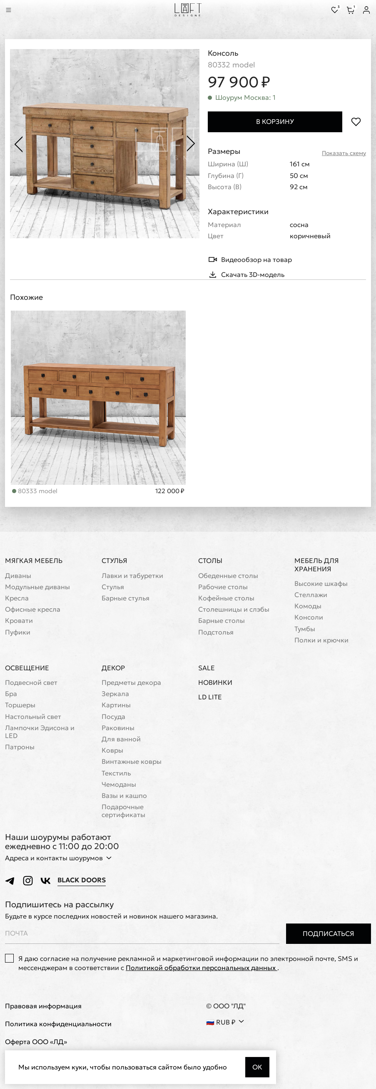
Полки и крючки (321, 640)
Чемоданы (119, 784)
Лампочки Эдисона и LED (40, 732)
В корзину (275, 121)
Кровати (19, 621)
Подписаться (328, 933)
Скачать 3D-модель (246, 274)
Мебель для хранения (316, 564)
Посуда (113, 717)
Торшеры (20, 705)
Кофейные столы (226, 598)
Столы (210, 560)
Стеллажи (310, 595)
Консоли (308, 617)
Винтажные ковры (132, 762)
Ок (257, 1067)
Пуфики (17, 632)
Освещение (27, 668)
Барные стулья (125, 598)
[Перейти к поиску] (20, 10)
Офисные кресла (32, 609)
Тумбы (304, 629)
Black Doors (81, 880)
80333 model (34, 491)
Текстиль (116, 773)
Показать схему (344, 153)
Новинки (215, 682)
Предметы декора (131, 682)
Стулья (114, 560)
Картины (116, 705)
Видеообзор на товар (250, 259)
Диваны (18, 576)
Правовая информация (43, 1006)
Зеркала (115, 694)
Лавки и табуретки (132, 576)
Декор (113, 668)
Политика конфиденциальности (58, 1024)
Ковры (112, 750)
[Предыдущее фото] (18, 144)
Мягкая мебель (33, 560)
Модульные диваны (37, 587)
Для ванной (121, 739)
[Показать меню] (8, 10)
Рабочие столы (223, 587)
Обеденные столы (228, 576)
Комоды (307, 606)
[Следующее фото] (191, 144)
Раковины (118, 728)
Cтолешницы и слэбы (233, 609)
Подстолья (216, 632)
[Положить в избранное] (356, 121)
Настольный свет (33, 717)
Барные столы (221, 621)
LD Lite (210, 697)
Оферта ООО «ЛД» (36, 1042)
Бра (11, 694)
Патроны (20, 747)
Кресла (17, 598)
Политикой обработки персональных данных (201, 967)
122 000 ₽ (169, 491)
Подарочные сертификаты (123, 811)
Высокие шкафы (321, 584)
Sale (206, 668)
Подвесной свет (31, 682)
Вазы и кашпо (124, 796)
